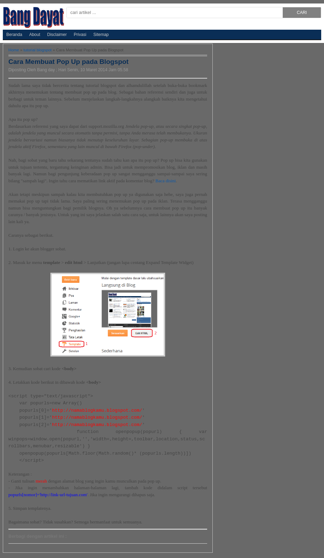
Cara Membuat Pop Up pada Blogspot (68, 61)
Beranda (14, 34)
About (34, 34)
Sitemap (101, 34)
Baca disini (165, 180)
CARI (302, 12)
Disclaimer (57, 34)
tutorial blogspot (38, 50)
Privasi (80, 34)
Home (14, 50)
